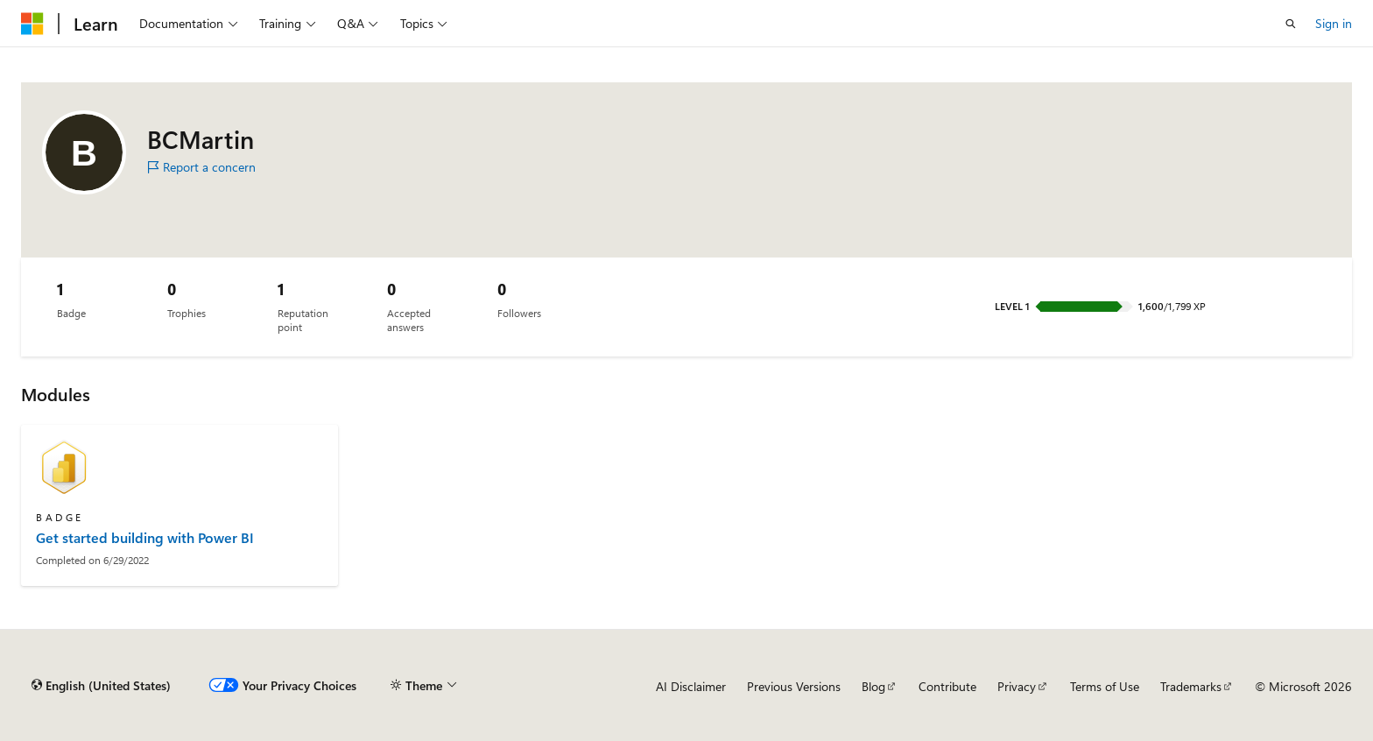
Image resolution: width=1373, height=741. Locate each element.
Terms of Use (1104, 686)
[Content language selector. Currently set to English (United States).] (101, 686)
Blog (873, 686)
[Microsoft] (32, 23)
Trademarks (1191, 686)
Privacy (1016, 686)
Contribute (947, 686)
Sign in (1333, 23)
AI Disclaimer (691, 686)
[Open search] (1290, 23)
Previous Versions (794, 686)
